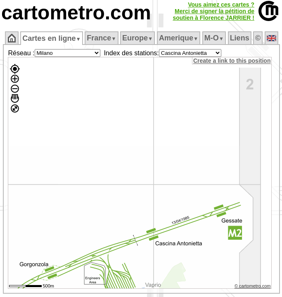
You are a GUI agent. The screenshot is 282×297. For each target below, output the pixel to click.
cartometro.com (76, 13)
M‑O (214, 38)
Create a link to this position (231, 60)
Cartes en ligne (51, 38)
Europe (137, 38)
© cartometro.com (253, 285)
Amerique (178, 38)
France (101, 38)
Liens (239, 38)
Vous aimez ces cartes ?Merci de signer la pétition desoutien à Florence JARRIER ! (213, 11)
